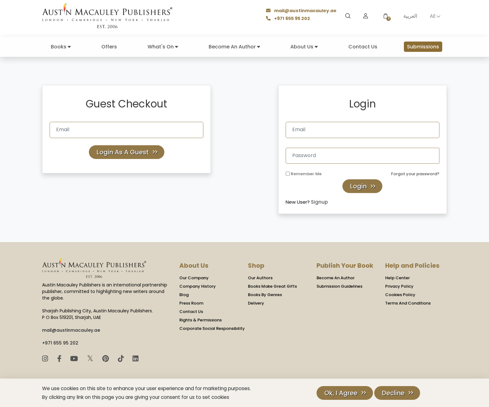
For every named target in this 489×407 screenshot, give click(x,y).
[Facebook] (60, 359)
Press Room (191, 303)
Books (61, 46)
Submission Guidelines (339, 286)
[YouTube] (75, 359)
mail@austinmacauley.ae (301, 11)
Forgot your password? (415, 174)
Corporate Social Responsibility (212, 328)
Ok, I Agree (340, 393)
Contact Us (362, 46)
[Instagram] (46, 359)
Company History (197, 286)
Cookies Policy (400, 295)
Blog (184, 295)
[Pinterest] (106, 359)
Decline (393, 393)
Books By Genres (265, 295)
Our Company (194, 278)
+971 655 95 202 (289, 19)
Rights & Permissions (200, 320)
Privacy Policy (399, 286)
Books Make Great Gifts (272, 286)
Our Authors (260, 278)
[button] (385, 16)
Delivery (256, 303)
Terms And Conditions (408, 303)
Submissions (423, 46)
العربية (410, 16)
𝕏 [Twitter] (91, 358)
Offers (109, 46)
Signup (319, 202)
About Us (304, 46)
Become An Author (234, 46)
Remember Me (306, 174)
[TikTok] (122, 359)
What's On (163, 46)
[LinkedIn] (135, 359)
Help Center (397, 278)
